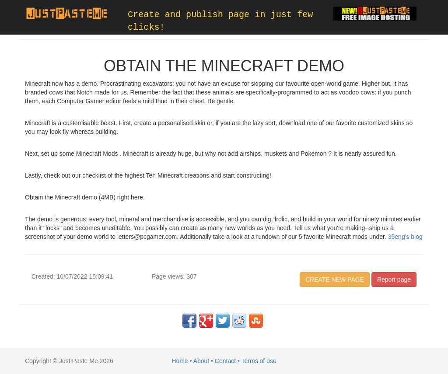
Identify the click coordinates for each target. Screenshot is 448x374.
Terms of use (259, 360)
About (201, 360)
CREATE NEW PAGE (334, 279)
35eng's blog (405, 236)
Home (180, 360)
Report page (394, 279)
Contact (225, 360)
